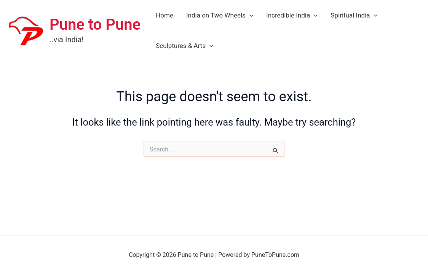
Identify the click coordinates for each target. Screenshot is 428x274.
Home (164, 15)
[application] (249, 15)
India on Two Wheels (219, 15)
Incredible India (292, 15)
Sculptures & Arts (184, 45)
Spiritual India (354, 15)
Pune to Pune (95, 24)
